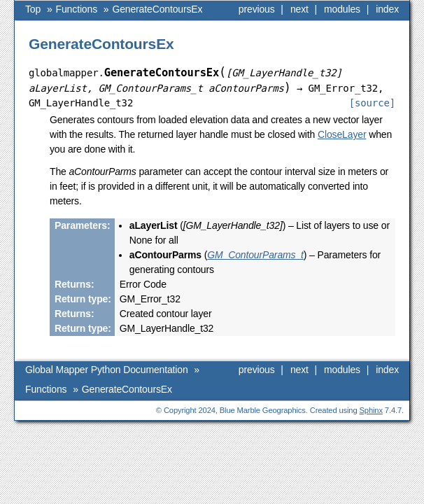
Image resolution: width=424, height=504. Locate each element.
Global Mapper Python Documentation (106, 9)
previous (257, 9)
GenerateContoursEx (127, 28)
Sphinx (371, 430)
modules (342, 9)
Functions (45, 28)
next (299, 9)
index (387, 9)
